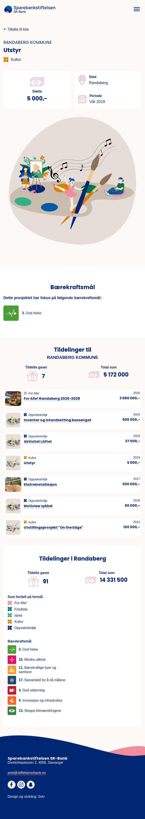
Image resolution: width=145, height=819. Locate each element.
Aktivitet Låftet (38, 441)
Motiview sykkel (38, 506)
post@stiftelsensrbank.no (27, 773)
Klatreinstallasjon (40, 484)
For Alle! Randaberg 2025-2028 (52, 398)
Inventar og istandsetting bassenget (57, 420)
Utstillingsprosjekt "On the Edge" (53, 527)
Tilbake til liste (18, 29)
